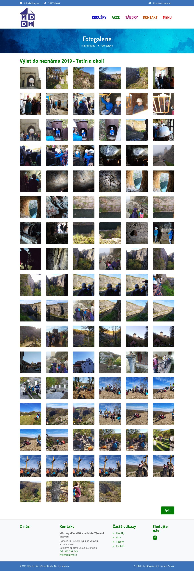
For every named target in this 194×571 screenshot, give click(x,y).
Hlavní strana (88, 45)
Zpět (168, 510)
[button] (167, 17)
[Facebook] (155, 538)
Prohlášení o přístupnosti (145, 566)
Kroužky (119, 533)
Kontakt (118, 546)
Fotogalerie (107, 45)
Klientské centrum (162, 3)
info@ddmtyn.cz (32, 3)
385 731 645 (54, 3)
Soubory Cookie (166, 566)
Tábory (118, 541)
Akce (117, 537)
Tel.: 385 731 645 (69, 551)
